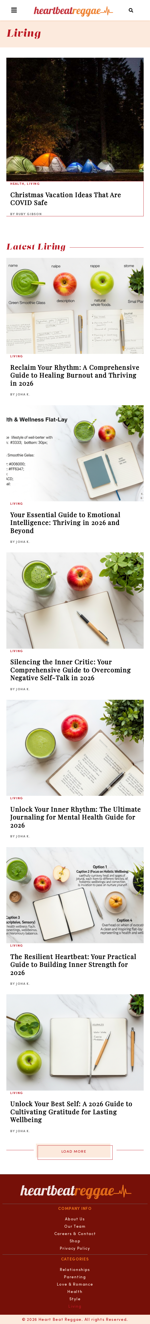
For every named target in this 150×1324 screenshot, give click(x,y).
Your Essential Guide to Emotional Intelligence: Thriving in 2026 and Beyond (65, 522)
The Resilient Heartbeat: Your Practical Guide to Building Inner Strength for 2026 (73, 964)
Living (33, 183)
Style (75, 1299)
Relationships (75, 1269)
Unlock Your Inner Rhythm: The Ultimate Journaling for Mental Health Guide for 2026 (75, 817)
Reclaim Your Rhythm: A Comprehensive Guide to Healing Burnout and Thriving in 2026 (74, 375)
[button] (131, 10)
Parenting (75, 1277)
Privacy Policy (75, 1248)
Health (17, 183)
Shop (75, 1241)
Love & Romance (75, 1284)
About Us (75, 1219)
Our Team (75, 1226)
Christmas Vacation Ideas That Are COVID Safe (65, 198)
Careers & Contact (75, 1233)
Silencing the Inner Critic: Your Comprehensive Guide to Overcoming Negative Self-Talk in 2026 (70, 669)
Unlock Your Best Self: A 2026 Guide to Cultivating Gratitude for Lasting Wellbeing (71, 1111)
